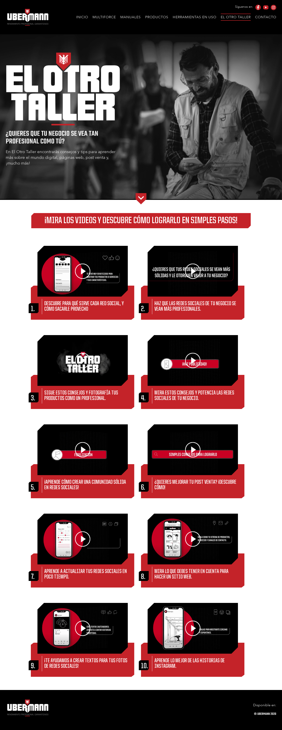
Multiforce (104, 17)
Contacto (265, 17)
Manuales (130, 17)
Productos (156, 17)
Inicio (82, 17)
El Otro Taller (236, 17)
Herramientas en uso (194, 17)
